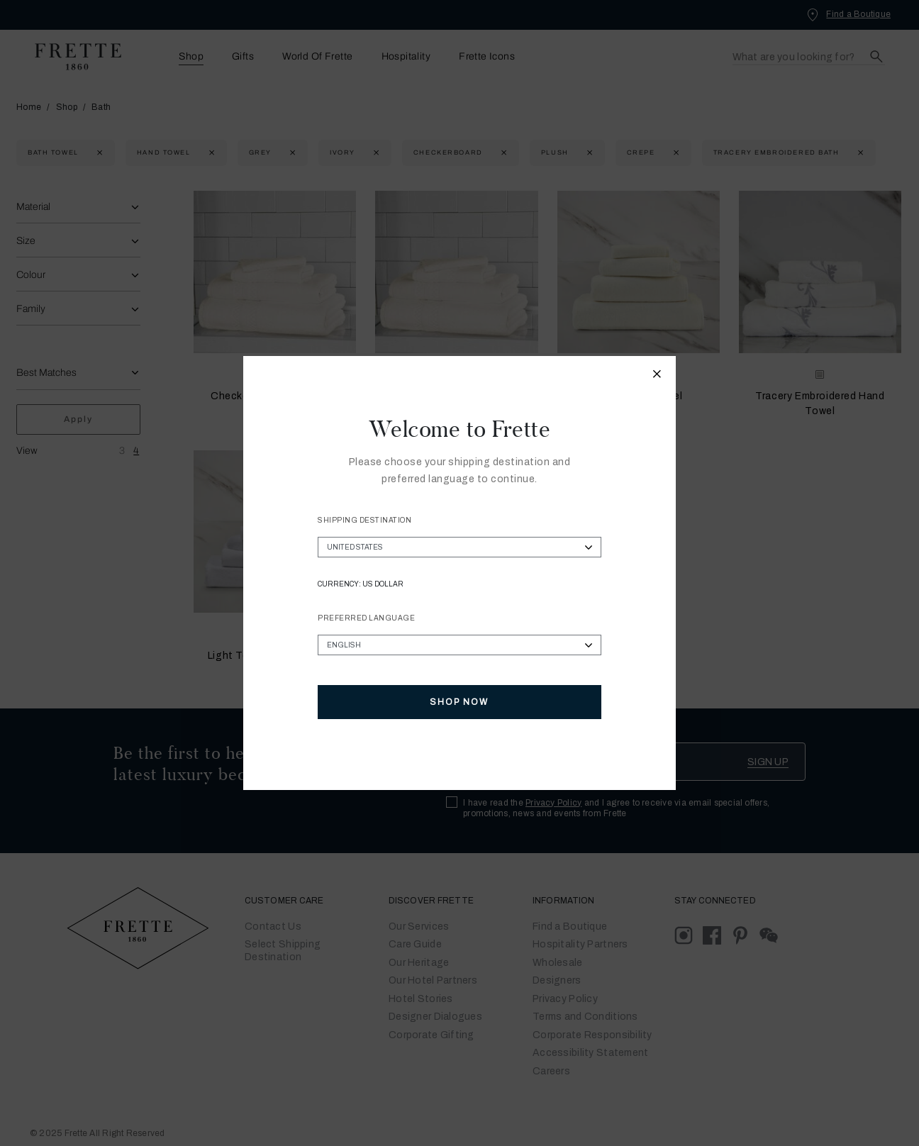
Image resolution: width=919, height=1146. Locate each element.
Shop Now (459, 702)
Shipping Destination (364, 520)
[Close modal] (657, 376)
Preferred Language (366, 618)
